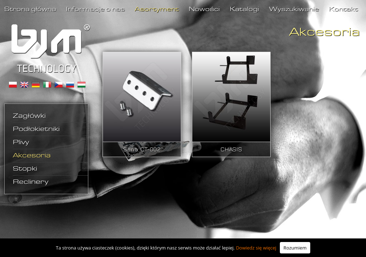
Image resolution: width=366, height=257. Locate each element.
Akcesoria (32, 155)
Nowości (204, 9)
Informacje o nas (95, 9)
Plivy (21, 142)
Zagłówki (29, 116)
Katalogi (244, 9)
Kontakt (343, 9)
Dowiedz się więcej (256, 248)
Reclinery (30, 182)
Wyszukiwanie (294, 9)
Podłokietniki (36, 129)
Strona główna (30, 9)
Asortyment (157, 9)
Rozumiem (295, 248)
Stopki (25, 169)
